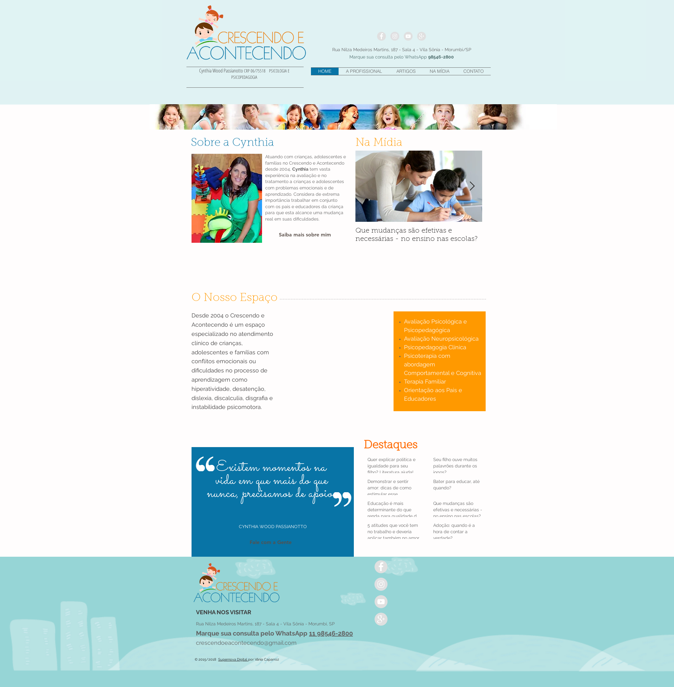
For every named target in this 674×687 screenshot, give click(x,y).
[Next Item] (472, 186)
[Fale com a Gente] (270, 542)
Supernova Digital (233, 659)
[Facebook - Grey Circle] (381, 36)
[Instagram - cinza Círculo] (394, 36)
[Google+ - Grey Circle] (421, 36)
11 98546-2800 (331, 633)
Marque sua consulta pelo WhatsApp (252, 633)
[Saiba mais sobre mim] (305, 235)
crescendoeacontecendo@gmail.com (246, 642)
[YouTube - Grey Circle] (408, 36)
